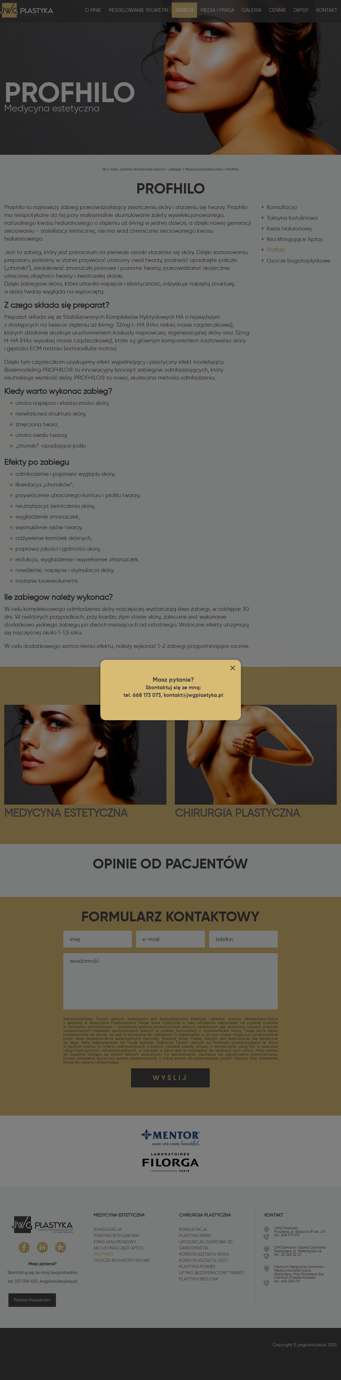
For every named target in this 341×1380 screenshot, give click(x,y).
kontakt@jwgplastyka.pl (195, 695)
